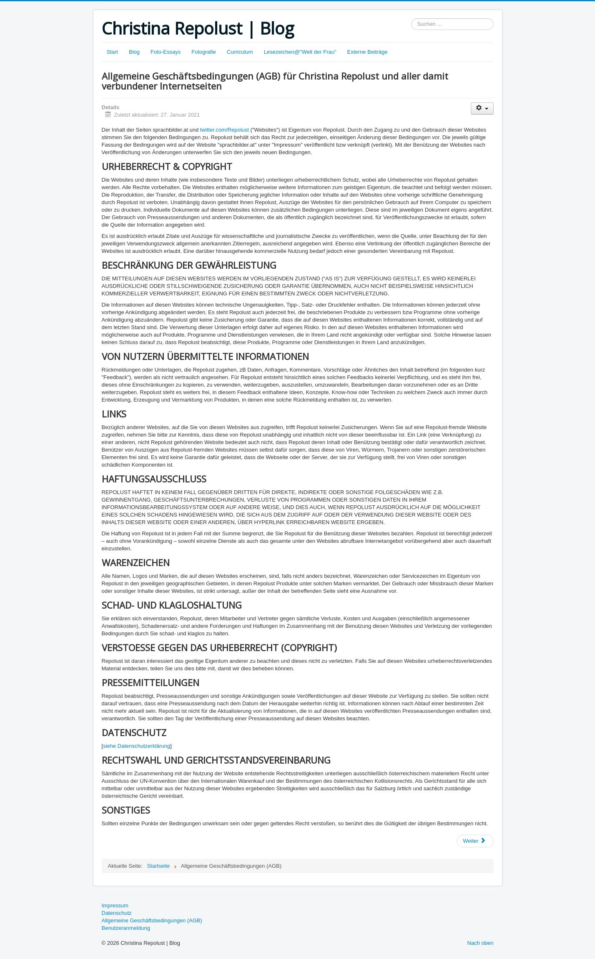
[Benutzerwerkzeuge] (482, 108)
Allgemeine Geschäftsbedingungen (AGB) (152, 920)
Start (112, 52)
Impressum (115, 905)
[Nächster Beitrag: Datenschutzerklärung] (475, 841)
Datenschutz (117, 913)
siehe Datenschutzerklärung (136, 746)
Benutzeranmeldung (126, 928)
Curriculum (240, 52)
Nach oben (480, 943)
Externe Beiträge (367, 52)
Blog (134, 52)
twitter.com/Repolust (224, 130)
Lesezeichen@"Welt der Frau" (300, 52)
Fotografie (203, 52)
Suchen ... (411, 18)
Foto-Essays (166, 52)
